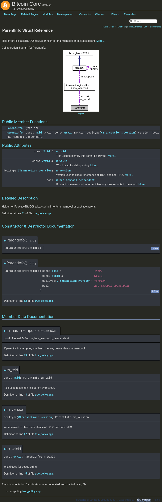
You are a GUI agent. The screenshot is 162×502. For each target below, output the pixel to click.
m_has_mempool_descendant (75, 180)
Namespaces (66, 14)
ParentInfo (14, 128)
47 (25, 434)
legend (81, 114)
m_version (63, 170)
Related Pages (29, 14)
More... (100, 40)
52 (25, 300)
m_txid (61, 151)
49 (25, 355)
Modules (48, 14)
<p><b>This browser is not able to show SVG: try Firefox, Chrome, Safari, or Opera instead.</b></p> (81, 81)
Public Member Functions (114, 27)
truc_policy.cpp (42, 213)
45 (25, 473)
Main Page (10, 14)
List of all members (152, 27)
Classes (101, 14)
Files (115, 14)
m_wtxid (62, 161)
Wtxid (68, 132)
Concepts (84, 14)
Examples (129, 14)
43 (25, 394)
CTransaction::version (118, 132)
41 (23, 213)
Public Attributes (134, 27)
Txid (38, 132)
